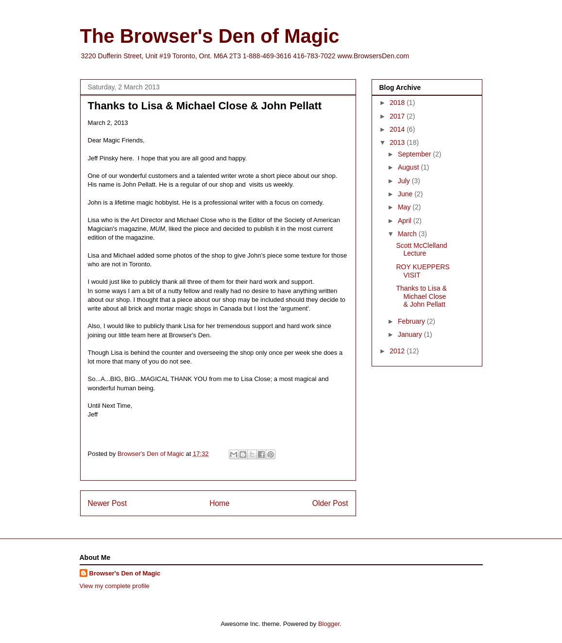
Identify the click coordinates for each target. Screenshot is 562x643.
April (405, 221)
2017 (398, 116)
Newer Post (107, 503)
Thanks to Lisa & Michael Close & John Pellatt (421, 296)
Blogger (329, 623)
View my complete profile (115, 586)
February (412, 321)
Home (219, 503)
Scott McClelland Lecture (421, 250)
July (405, 181)
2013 (398, 142)
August (409, 167)
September (415, 154)
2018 (398, 102)
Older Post (330, 503)
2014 (398, 129)
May (405, 207)
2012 (398, 351)
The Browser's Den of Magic (210, 36)
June (406, 194)
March (408, 234)
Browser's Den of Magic (125, 573)
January (411, 334)
